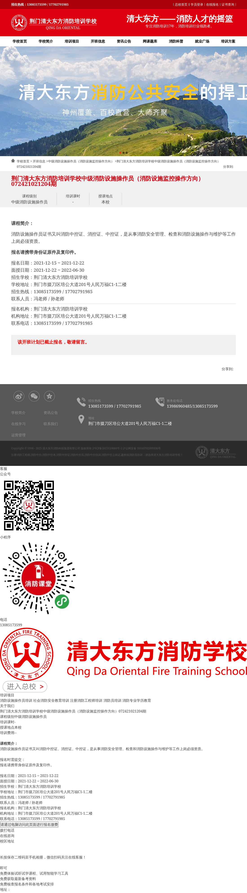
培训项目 (72, 41)
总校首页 (181, 4)
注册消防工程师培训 (86, 700)
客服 (3, 468)
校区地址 (7, 841)
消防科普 (176, 41)
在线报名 (212, 4)
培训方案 (228, 41)
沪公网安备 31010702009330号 (142, 448)
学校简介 (46, 41)
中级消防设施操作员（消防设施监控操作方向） (81, 161)
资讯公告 (124, 41)
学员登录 (197, 4)
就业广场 (202, 41)
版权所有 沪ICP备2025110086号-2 (101, 448)
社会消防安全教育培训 (51, 700)
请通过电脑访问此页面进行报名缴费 (29, 824)
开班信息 (98, 41)
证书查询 (228, 4)
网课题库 (150, 41)
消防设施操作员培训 (16, 700)
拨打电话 (7, 830)
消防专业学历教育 (136, 700)
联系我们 (51, 423)
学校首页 (20, 41)
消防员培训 (112, 700)
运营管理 (18, 435)
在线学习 (18, 423)
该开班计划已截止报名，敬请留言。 (53, 342)
